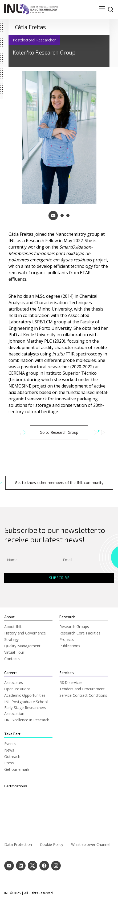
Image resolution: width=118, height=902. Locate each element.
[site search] (110, 9)
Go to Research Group (59, 432)
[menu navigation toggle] (102, 9)
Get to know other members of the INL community (59, 482)
